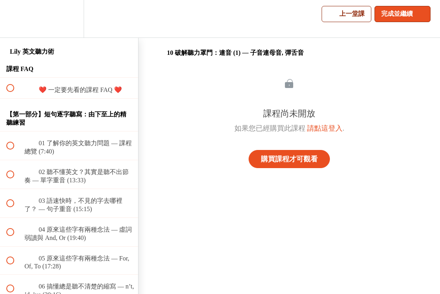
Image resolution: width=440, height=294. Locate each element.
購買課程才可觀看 (289, 159)
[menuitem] (69, 18)
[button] (14, 18)
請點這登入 (325, 128)
